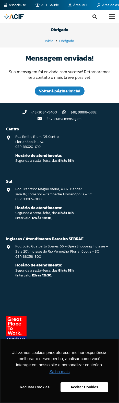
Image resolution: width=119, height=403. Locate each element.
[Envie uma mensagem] (42, 119)
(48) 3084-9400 (44, 112)
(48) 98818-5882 (84, 112)
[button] (95, 16)
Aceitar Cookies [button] (84, 387)
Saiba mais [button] (59, 372)
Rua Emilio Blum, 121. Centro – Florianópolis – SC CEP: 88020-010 (38, 141)
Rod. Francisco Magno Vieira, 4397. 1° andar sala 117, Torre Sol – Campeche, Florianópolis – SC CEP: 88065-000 (53, 194)
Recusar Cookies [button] (35, 387)
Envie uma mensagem (63, 118)
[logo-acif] (14, 16)
